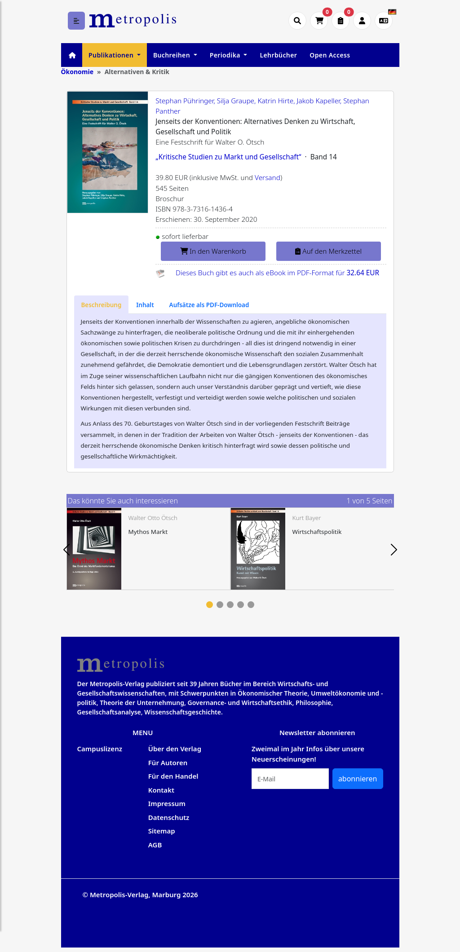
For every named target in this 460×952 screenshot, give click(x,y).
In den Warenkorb (213, 251)
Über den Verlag (174, 748)
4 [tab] (240, 604)
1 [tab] (209, 604)
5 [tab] (251, 604)
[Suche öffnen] (297, 21)
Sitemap (161, 830)
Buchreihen (172, 55)
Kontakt (161, 789)
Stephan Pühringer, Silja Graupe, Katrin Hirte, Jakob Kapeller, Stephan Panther (262, 106)
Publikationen (111, 55)
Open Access (330, 55)
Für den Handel (173, 775)
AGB (155, 844)
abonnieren (357, 779)
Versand (267, 177)
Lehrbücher (278, 55)
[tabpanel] (148, 548)
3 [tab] (230, 604)
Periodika (226, 55)
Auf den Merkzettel (328, 251)
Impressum (167, 803)
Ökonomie (77, 71)
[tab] (101, 304)
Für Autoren (168, 762)
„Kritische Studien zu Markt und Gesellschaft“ (228, 157)
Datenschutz (169, 817)
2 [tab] (220, 604)
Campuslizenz (99, 748)
